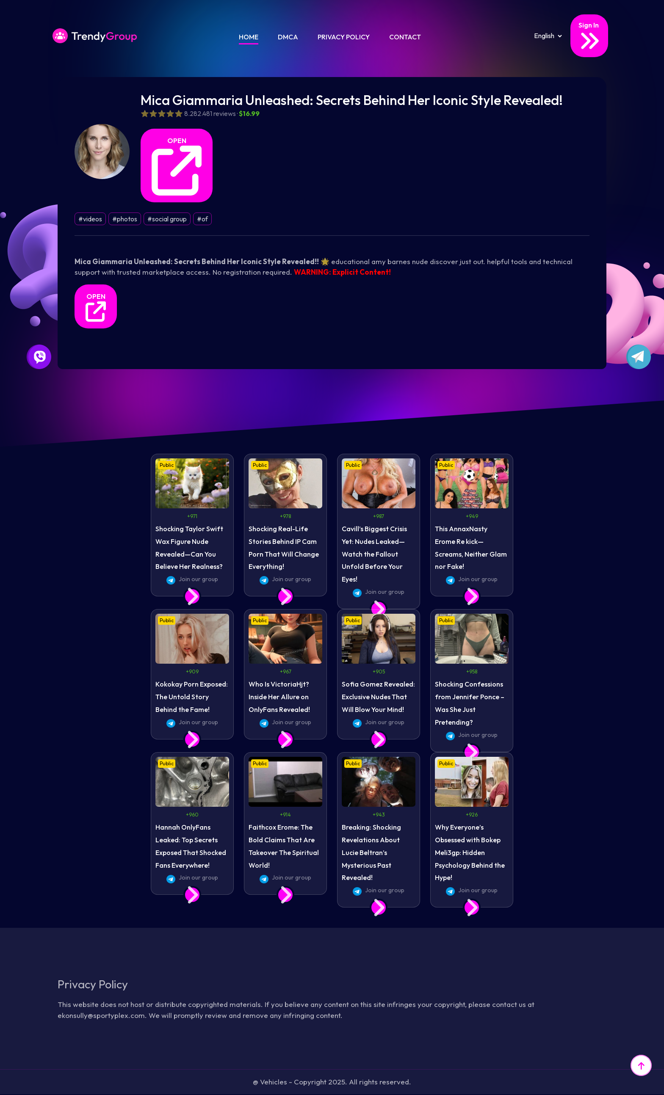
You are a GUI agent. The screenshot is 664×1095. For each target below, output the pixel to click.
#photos (124, 219)
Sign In (589, 36)
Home (248, 37)
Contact (405, 37)
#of (202, 219)
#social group (167, 219)
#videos (90, 219)
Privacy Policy (344, 37)
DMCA (288, 37)
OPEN (177, 166)
